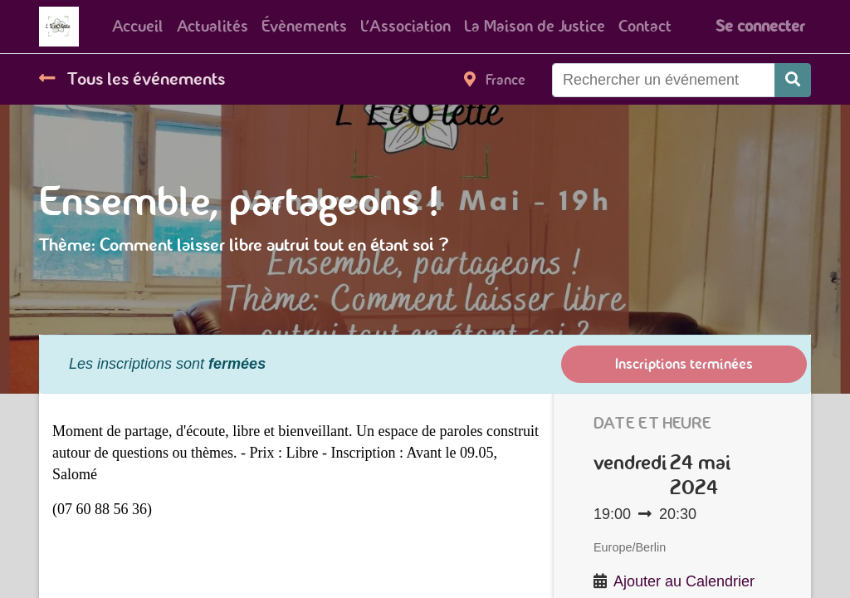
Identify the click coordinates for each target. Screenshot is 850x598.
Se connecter (760, 26)
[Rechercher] (792, 80)
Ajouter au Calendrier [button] (684, 581)
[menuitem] (137, 26)
